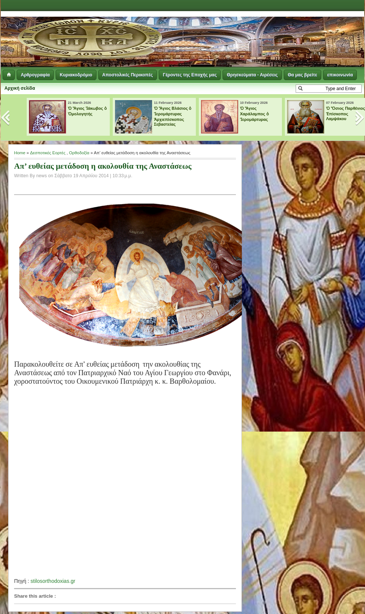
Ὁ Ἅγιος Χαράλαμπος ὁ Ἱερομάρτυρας (254, 114)
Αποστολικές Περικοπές (127, 74)
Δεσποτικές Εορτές (47, 153)
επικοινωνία (340, 74)
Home (19, 153)
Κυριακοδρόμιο (76, 74)
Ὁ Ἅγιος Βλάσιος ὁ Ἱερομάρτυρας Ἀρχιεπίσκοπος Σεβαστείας (173, 116)
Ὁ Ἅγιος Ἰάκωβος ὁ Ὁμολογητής (87, 111)
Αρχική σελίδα (19, 88)
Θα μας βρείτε (302, 74)
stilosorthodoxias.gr (52, 581)
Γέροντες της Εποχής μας (190, 74)
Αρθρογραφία (35, 74)
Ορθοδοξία (79, 153)
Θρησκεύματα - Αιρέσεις (252, 74)
